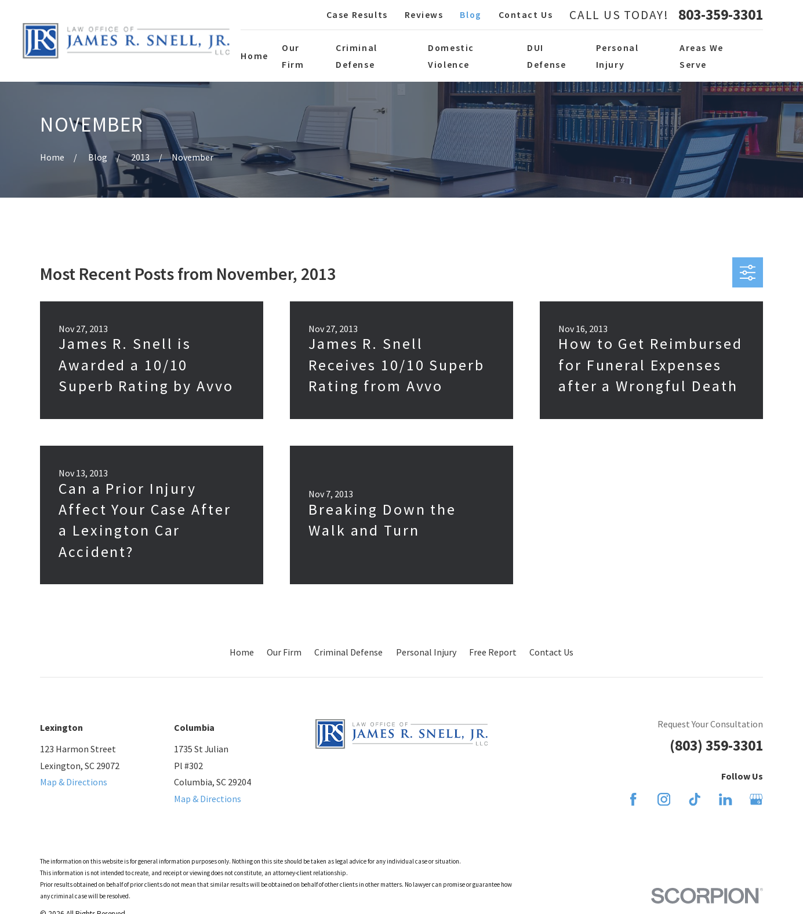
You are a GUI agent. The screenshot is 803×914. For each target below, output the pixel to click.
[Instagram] (663, 799)
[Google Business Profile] (756, 799)
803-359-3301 (720, 15)
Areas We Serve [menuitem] (702, 56)
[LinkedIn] (725, 799)
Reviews (424, 14)
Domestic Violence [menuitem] (451, 56)
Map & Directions (73, 782)
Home (242, 652)
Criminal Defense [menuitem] (356, 56)
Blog (470, 14)
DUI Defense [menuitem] (546, 56)
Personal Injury (426, 652)
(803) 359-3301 (716, 745)
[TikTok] (694, 799)
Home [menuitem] (254, 55)
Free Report (493, 652)
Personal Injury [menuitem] (617, 56)
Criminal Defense (348, 652)
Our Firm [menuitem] (293, 56)
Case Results (357, 14)
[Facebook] (633, 799)
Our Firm (284, 652)
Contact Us (526, 14)
